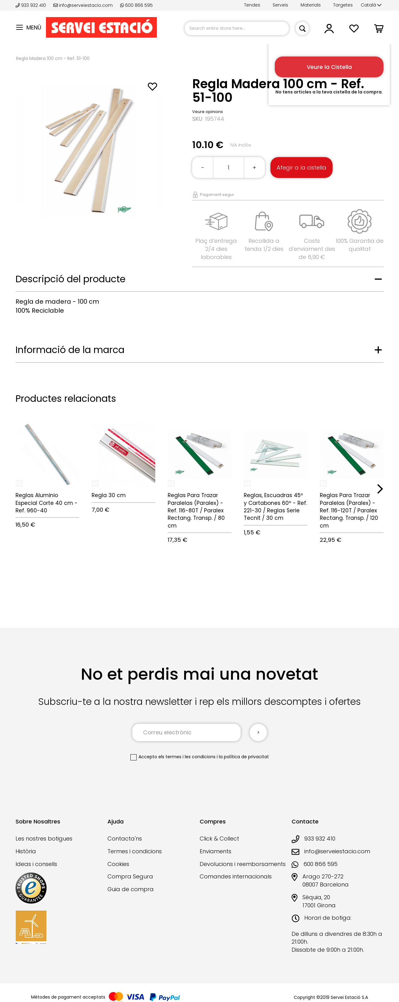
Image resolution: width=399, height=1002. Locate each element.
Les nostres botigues (44, 838)
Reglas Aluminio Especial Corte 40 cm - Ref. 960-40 (47, 503)
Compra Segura (130, 876)
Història (26, 851)
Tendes (252, 5)
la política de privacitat (244, 757)
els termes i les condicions (186, 757)
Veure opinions (207, 112)
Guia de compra (130, 889)
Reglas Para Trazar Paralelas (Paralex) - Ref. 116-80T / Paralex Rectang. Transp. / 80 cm (196, 510)
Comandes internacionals (236, 876)
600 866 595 (136, 5)
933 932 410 (31, 5)
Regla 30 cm (109, 495)
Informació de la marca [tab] (70, 349)
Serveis (280, 5)
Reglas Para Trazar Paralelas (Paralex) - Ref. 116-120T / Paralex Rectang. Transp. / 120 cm (349, 510)
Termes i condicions (134, 851)
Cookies (118, 864)
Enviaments (215, 851)
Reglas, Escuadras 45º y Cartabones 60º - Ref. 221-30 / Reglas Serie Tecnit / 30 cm (275, 507)
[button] (371, 5)
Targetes (343, 5)
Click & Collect (219, 838)
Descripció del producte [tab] (70, 279)
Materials (311, 5)
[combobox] (237, 28)
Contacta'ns (124, 838)
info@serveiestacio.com (83, 5)
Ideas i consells (36, 864)
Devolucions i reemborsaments (243, 864)
